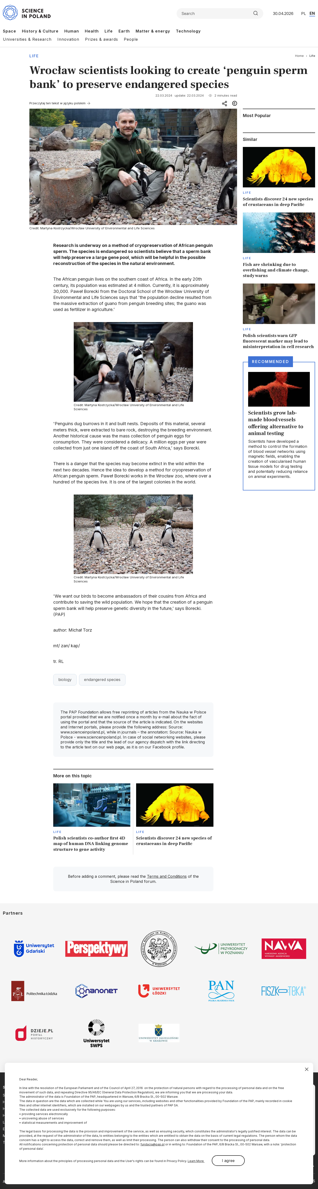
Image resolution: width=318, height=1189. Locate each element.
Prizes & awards (101, 39)
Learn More (196, 1161)
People (131, 39)
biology (65, 679)
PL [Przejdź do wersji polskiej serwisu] (303, 13)
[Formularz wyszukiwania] (220, 13)
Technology (188, 31)
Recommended (270, 361)
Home (299, 56)
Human (71, 31)
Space (9, 31)
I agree (228, 1160)
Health (92, 31)
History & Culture (40, 31)
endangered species (102, 679)
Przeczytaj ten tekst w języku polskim (57, 103)
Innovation (68, 39)
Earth (124, 31)
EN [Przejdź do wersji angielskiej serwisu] (312, 13)
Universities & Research (27, 39)
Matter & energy (153, 31)
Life (109, 31)
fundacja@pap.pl (152, 1144)
